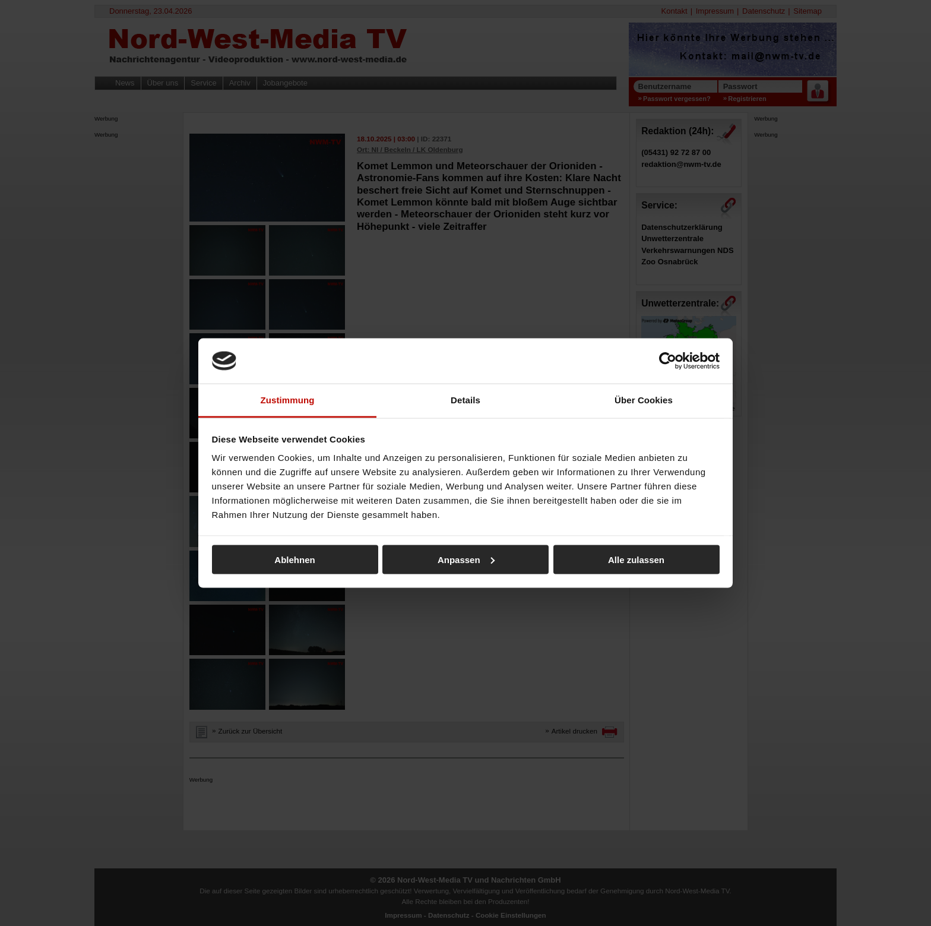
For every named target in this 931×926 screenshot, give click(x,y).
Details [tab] (465, 400)
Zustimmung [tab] (288, 400)
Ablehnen (294, 559)
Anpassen (466, 559)
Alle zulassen (636, 559)
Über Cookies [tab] (644, 400)
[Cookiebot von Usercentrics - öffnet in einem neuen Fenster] (668, 360)
